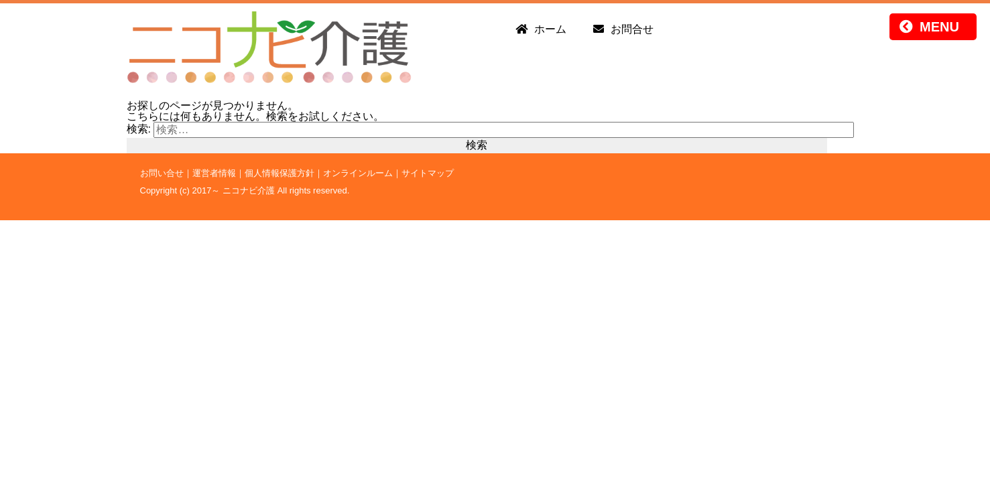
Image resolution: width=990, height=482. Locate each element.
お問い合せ (162, 173)
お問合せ (632, 29)
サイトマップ (427, 173)
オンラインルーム (358, 173)
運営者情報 (214, 173)
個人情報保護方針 (279, 173)
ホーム (550, 29)
